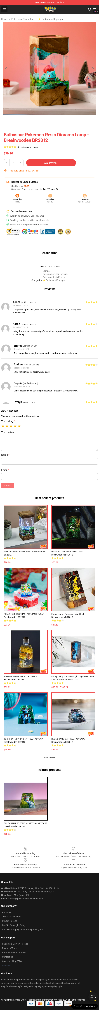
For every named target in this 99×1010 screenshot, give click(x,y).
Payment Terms (9, 948)
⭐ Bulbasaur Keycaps (50, 19)
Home (4, 19)
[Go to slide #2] (57, 122)
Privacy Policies (9, 921)
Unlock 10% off (93, 997)
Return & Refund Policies (14, 952)
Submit (7, 485)
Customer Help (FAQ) (12, 961)
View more (50, 757)
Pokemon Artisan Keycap (55, 274)
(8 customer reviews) (27, 147)
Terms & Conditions (11, 916)
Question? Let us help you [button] (84, 1006)
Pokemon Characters (22, 19)
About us (6, 912)
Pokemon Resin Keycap (54, 277)
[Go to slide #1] (41, 122)
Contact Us (7, 957)
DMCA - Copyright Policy (14, 925)
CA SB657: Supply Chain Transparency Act (22, 929)
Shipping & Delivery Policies (15, 944)
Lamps (46, 271)
